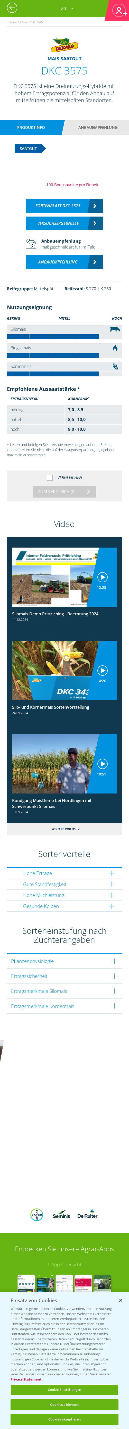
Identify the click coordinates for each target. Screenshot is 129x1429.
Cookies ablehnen (64, 1404)
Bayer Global (26, 1256)
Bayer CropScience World (40, 1264)
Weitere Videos (64, 829)
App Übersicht (66, 1192)
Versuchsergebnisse (58, 223)
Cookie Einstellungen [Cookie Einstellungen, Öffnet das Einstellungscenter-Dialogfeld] (64, 1389)
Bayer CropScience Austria (41, 1281)
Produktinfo (31, 127)
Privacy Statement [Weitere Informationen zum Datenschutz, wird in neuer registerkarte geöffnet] (26, 1379)
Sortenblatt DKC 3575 (57, 206)
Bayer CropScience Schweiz (42, 1289)
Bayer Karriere (28, 1272)
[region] (64, 1360)
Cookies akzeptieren (64, 1419)
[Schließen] (120, 1300)
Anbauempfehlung (98, 127)
